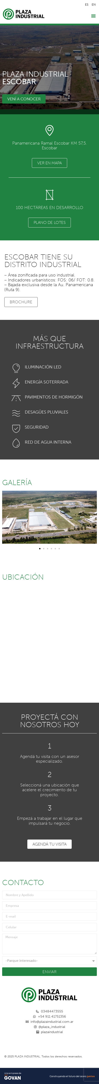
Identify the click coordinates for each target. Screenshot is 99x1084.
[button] (93, 15)
